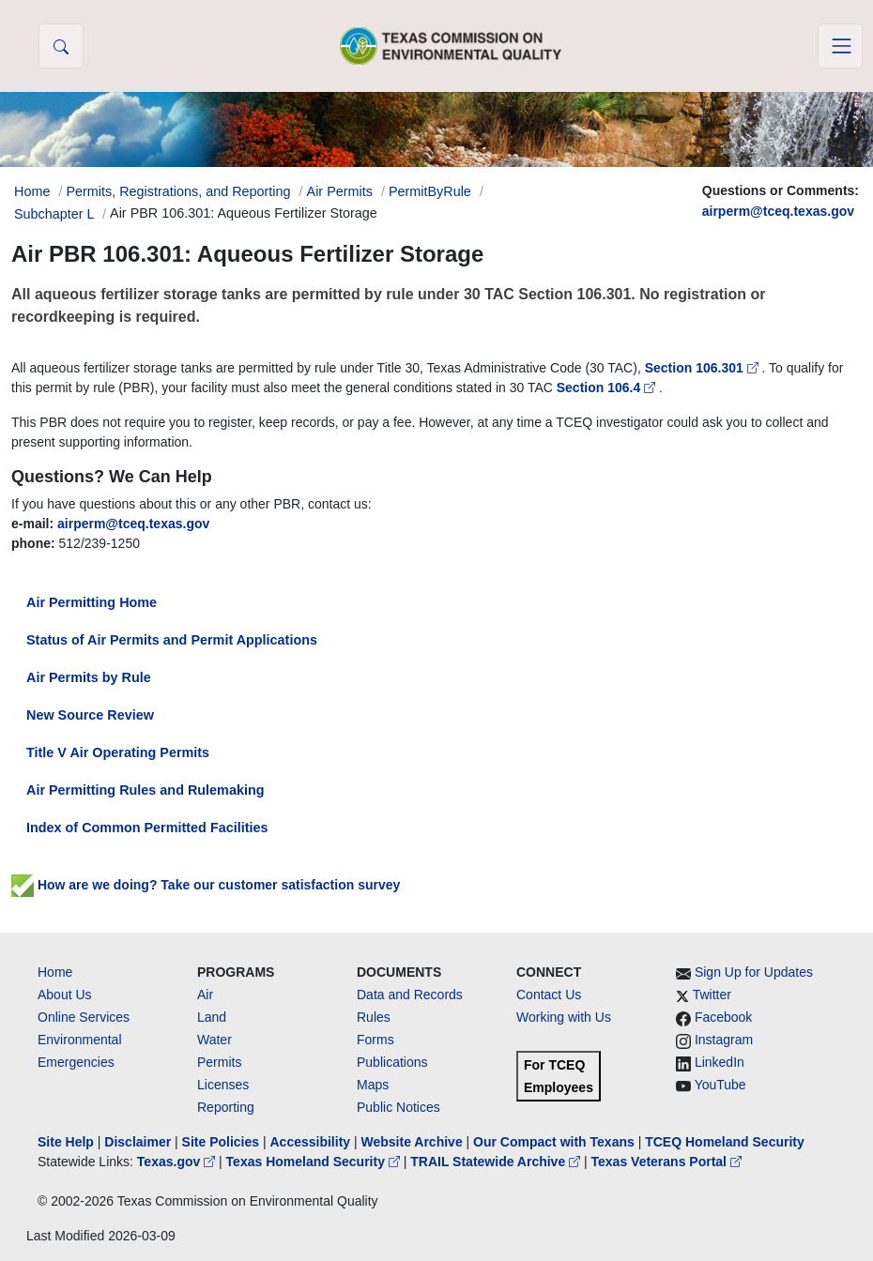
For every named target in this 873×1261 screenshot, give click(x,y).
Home (55, 972)
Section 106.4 (608, 387)
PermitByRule (430, 191)
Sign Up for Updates (754, 972)
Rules (374, 1017)
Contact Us (548, 994)
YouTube (720, 1084)
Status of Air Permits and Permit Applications (171, 639)
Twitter (712, 994)
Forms (375, 1039)
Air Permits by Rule (88, 677)
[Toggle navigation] (840, 45)
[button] (61, 45)
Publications (392, 1062)
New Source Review (90, 714)
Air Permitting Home (91, 602)
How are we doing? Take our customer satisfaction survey (205, 884)
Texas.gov (178, 1161)
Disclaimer (137, 1141)
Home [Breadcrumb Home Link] (32, 191)
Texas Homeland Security (315, 1161)
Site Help (66, 1141)
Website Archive (412, 1141)
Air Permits (340, 191)
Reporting (225, 1107)
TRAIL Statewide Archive (497, 1161)
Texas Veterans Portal (666, 1161)
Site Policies (220, 1141)
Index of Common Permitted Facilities (147, 827)
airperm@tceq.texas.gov (778, 211)
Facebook (723, 1017)
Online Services (84, 1017)
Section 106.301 (703, 367)
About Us (65, 994)
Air (205, 994)
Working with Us (563, 1017)
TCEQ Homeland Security (724, 1141)
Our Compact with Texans (554, 1141)
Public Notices (398, 1107)
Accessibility (311, 1141)
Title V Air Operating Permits (117, 752)
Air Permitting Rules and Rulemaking (145, 790)
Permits (219, 1062)
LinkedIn (719, 1062)
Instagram (724, 1039)
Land (211, 1017)
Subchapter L (54, 213)
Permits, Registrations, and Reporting (178, 191)
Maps (373, 1084)
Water (214, 1039)
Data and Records (410, 994)
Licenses (223, 1084)
